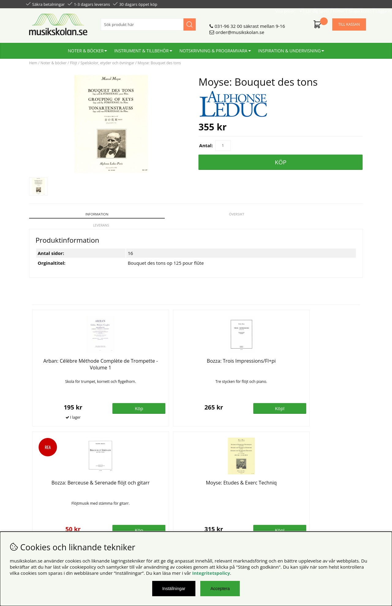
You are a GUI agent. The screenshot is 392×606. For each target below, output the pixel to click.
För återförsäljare (130, 499)
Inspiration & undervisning (289, 48)
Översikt (153, 214)
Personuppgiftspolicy (48, 493)
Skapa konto (333, 3)
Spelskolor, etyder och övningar (107, 62)
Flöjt (73, 62)
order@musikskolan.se (240, 30)
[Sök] (148, 22)
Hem (33, 62)
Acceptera (220, 588)
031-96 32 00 (228, 24)
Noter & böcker (86, 48)
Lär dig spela (291, 3)
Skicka (354, 514)
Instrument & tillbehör (141, 48)
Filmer (312, 3)
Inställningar (174, 588)
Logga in (357, 3)
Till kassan (349, 21)
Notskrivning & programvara (213, 48)
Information (68, 214)
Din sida (34, 499)
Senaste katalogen (131, 493)
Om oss (120, 487)
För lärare (122, 505)
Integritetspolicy (211, 573)
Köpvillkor (36, 487)
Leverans (238, 214)
